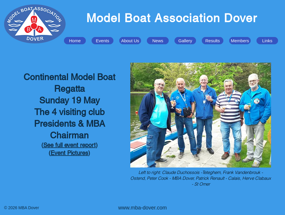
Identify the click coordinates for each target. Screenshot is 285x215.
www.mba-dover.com (142, 208)
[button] (102, 40)
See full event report (69, 145)
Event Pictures (69, 152)
